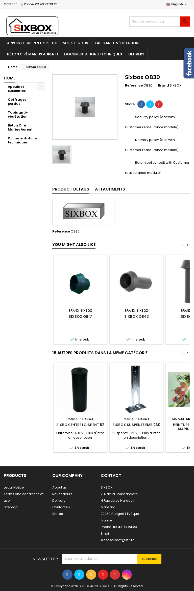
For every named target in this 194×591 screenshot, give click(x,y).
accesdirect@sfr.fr (117, 540)
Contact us (61, 507)
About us (59, 487)
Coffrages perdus (70, 43)
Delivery (136, 54)
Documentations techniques (93, 54)
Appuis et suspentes (26, 43)
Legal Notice (14, 487)
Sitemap (11, 507)
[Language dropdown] (177, 4)
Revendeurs (62, 494)
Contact (10, 4)
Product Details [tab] (70, 189)
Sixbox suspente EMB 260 (136, 424)
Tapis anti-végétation (116, 43)
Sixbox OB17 (80, 316)
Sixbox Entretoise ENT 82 (80, 424)
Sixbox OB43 (136, 316)
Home (9, 78)
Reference (134, 85)
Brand (163, 85)
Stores (57, 513)
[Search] (159, 21)
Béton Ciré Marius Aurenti (32, 54)
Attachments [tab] (110, 189)
